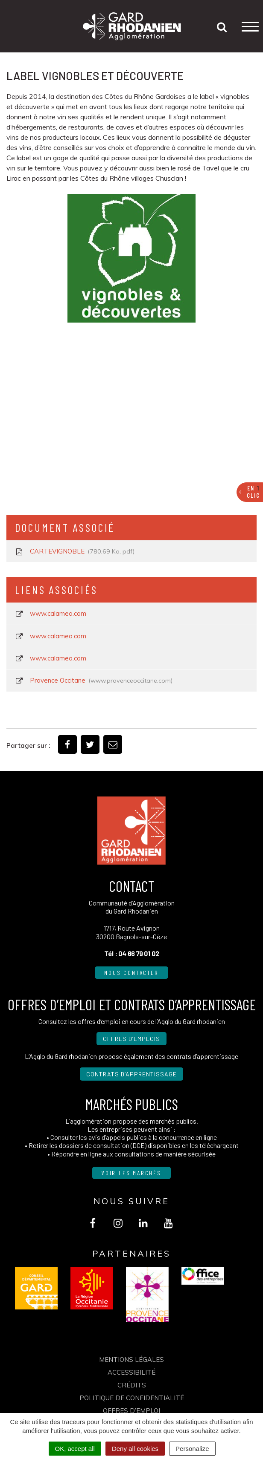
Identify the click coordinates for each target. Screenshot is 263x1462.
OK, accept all (75, 1448)
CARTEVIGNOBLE (74, 551)
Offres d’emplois (131, 1038)
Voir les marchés (131, 1173)
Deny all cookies (135, 1448)
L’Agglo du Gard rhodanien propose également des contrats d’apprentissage (131, 1056)
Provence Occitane (93, 680)
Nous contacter (131, 972)
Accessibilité (131, 1372)
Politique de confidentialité (131, 1398)
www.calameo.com (50, 613)
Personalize (192, 1448)
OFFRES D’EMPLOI (131, 1411)
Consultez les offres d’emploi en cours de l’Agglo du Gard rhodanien (131, 1021)
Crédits (131, 1385)
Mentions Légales (131, 1359)
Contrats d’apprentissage (131, 1074)
